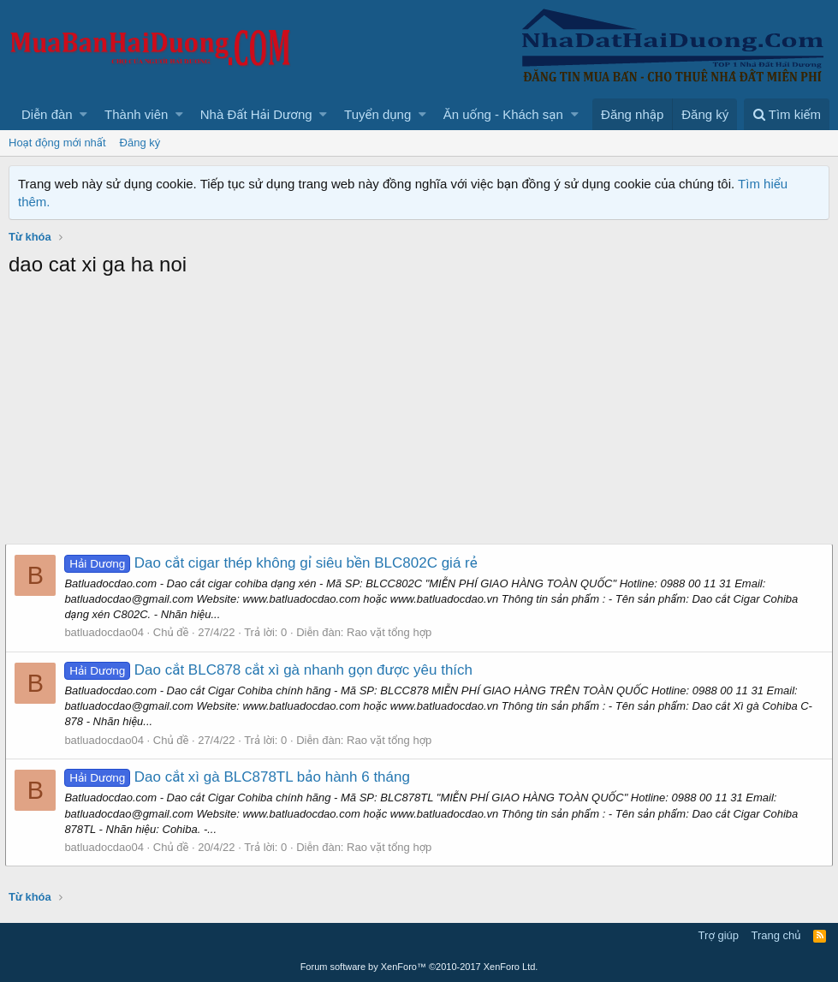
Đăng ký (140, 142)
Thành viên (136, 114)
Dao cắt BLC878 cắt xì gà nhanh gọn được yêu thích (272, 670)
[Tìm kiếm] (786, 114)
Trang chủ (776, 935)
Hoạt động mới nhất (57, 142)
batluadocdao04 (107, 632)
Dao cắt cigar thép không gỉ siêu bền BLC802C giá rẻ (274, 563)
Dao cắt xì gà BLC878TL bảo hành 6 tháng (240, 777)
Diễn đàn (47, 114)
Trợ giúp (718, 935)
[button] (83, 114)
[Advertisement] (419, 415)
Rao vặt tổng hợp (392, 632)
